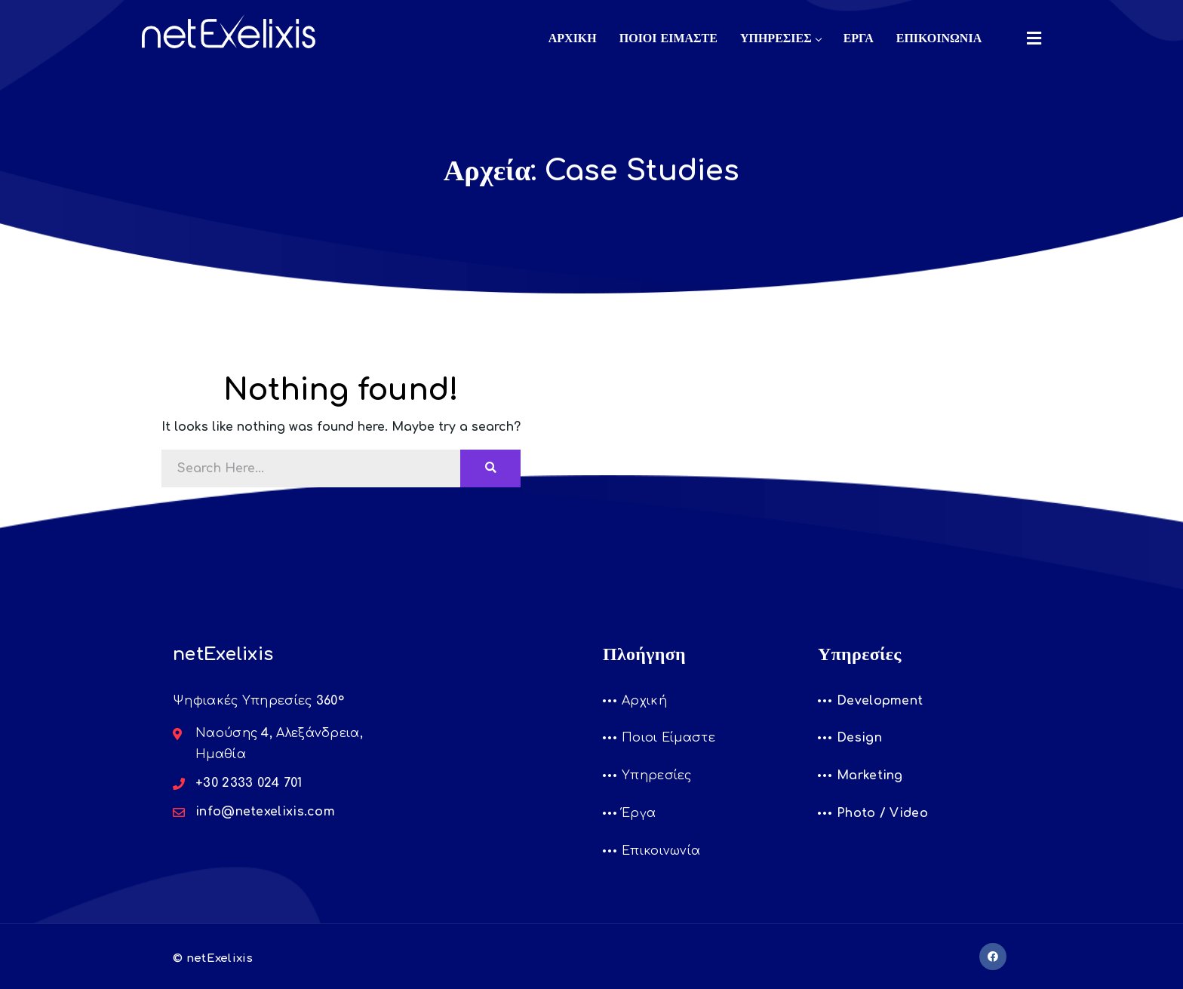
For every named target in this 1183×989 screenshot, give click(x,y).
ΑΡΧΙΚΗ (572, 38)
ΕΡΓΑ (858, 38)
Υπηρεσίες (657, 775)
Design (859, 738)
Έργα (639, 813)
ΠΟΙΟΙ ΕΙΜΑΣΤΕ (668, 38)
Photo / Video (882, 813)
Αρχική (644, 701)
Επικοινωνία (661, 851)
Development (880, 701)
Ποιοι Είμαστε (668, 738)
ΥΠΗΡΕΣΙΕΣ (780, 38)
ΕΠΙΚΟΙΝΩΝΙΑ (939, 38)
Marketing (870, 775)
